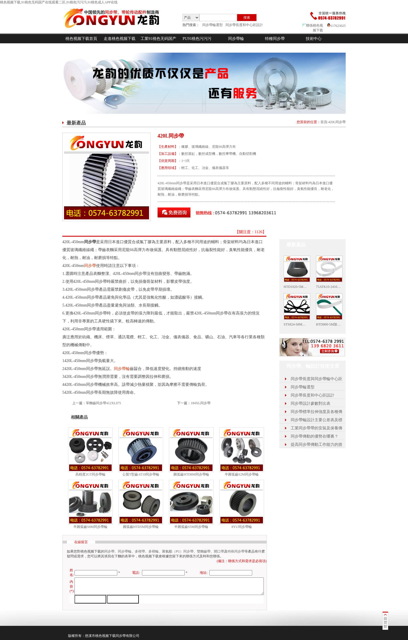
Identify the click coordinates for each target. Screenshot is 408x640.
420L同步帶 (337, 122)
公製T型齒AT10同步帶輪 (140, 474)
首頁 (323, 122)
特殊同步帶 (236, 551)
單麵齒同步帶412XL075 (103, 403)
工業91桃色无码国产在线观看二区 (158, 43)
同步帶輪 (236, 39)
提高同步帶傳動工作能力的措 (316, 444)
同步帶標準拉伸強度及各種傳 (316, 412)
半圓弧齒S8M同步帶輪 (90, 527)
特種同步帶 (275, 39)
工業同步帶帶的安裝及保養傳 (316, 428)
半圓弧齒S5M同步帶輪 (191, 527)
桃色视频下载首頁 (81, 39)
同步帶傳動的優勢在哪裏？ (314, 436)
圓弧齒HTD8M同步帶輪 (191, 474)
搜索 (246, 18)
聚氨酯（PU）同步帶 (178, 551)
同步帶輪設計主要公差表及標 (316, 420)
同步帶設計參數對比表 (310, 403)
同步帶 (90, 266)
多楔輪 (153, 551)
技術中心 (314, 39)
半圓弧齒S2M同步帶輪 (241, 474)
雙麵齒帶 (204, 551)
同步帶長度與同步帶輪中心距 (316, 379)
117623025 (336, 26)
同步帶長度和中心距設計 (244, 25)
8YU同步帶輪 (241, 527)
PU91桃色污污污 (197, 39)
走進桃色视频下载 (119, 39)
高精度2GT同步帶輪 (90, 474)
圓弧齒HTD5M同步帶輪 (140, 527)
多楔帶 (140, 551)
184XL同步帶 (201, 403)
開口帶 (219, 551)
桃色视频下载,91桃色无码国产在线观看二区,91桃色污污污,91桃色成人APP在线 (59, 2)
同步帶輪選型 (212, 25)
